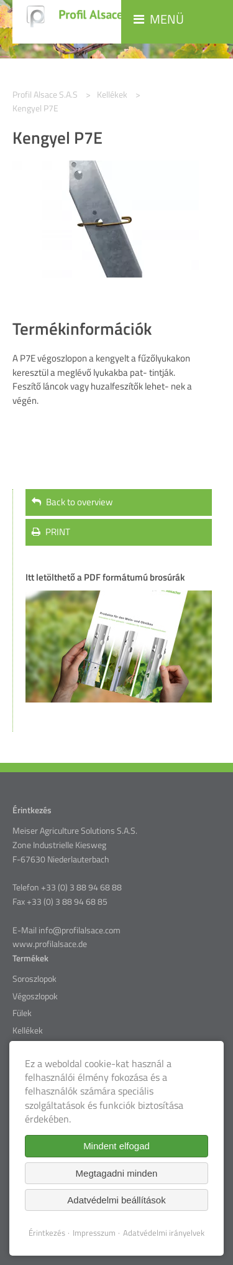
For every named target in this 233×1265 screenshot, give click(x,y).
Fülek (22, 1013)
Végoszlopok (35, 996)
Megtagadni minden (117, 1173)
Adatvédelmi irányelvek (163, 1232)
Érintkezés (47, 1232)
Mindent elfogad (116, 1146)
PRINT (51, 532)
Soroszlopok (34, 979)
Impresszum (94, 1232)
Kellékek (27, 1030)
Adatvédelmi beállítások (116, 1200)
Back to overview (72, 502)
